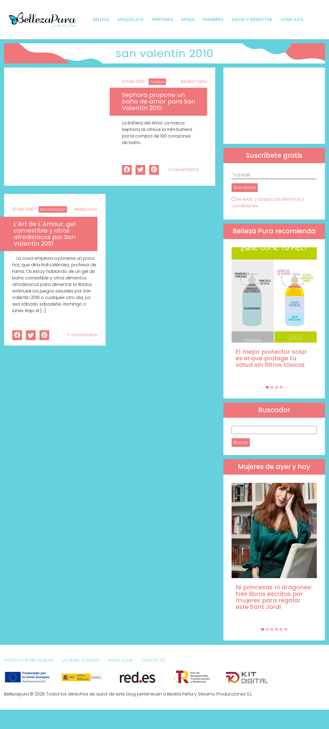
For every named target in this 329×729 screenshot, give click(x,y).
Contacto (153, 660)
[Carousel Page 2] (271, 387)
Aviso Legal (120, 660)
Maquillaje (131, 19)
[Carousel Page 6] (285, 629)
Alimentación (53, 209)
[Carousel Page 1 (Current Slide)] (267, 387)
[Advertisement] (274, 106)
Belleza (101, 19)
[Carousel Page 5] (281, 629)
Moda (188, 19)
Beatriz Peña (194, 81)
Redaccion (85, 209)
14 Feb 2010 (133, 81)
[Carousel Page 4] (281, 387)
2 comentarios (183, 169)
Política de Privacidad (29, 660)
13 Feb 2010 (23, 209)
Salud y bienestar (252, 19)
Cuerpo (157, 81)
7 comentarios (82, 335)
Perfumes (162, 19)
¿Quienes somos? (81, 660)
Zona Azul (292, 19)
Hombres (213, 19)
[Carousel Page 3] (276, 387)
